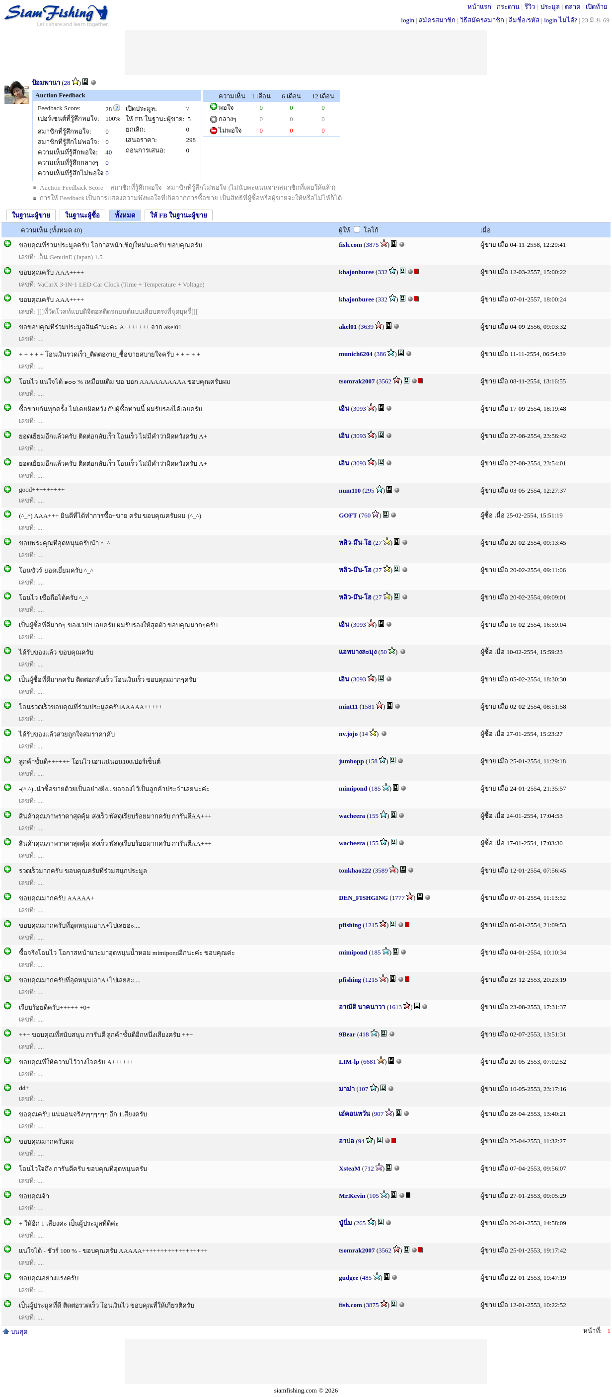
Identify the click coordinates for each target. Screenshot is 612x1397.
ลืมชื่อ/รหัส (524, 20)
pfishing (350, 925)
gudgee (348, 1277)
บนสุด (14, 1331)
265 (361, 1223)
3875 (372, 244)
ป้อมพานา (46, 82)
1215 (371, 925)
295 (370, 490)
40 (108, 152)
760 (366, 515)
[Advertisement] (306, 52)
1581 (368, 706)
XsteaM (349, 1168)
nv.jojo (348, 733)
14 (365, 733)
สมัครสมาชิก (437, 20)
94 (361, 1141)
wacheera (352, 815)
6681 (369, 1061)
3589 (381, 870)
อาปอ (346, 1141)
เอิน (344, 408)
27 (378, 542)
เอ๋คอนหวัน (354, 1113)
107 (364, 1089)
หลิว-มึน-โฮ (355, 542)
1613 (395, 1007)
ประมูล (550, 6)
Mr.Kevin (352, 1195)
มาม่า (347, 1089)
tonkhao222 (355, 870)
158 (373, 761)
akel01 (348, 326)
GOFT (348, 515)
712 (369, 1168)
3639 (367, 326)
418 (364, 1034)
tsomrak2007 (357, 381)
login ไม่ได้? (560, 20)
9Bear (347, 1034)
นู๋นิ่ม (345, 1223)
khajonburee (356, 272)
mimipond (353, 788)
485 (367, 1277)
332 (382, 272)
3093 (359, 408)
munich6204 (356, 354)
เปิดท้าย (597, 6)
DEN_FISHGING (363, 897)
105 (374, 1195)
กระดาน (508, 6)
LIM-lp (349, 1061)
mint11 (348, 706)
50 (384, 652)
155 (374, 815)
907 (379, 1113)
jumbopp (351, 761)
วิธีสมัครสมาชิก (482, 20)
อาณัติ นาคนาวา (362, 1007)
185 (376, 788)
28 (67, 82)
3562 (385, 381)
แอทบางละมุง (358, 652)
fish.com (350, 244)
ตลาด (572, 6)
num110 (350, 490)
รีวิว (530, 6)
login (407, 20)
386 (381, 354)
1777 (398, 897)
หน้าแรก (479, 6)
